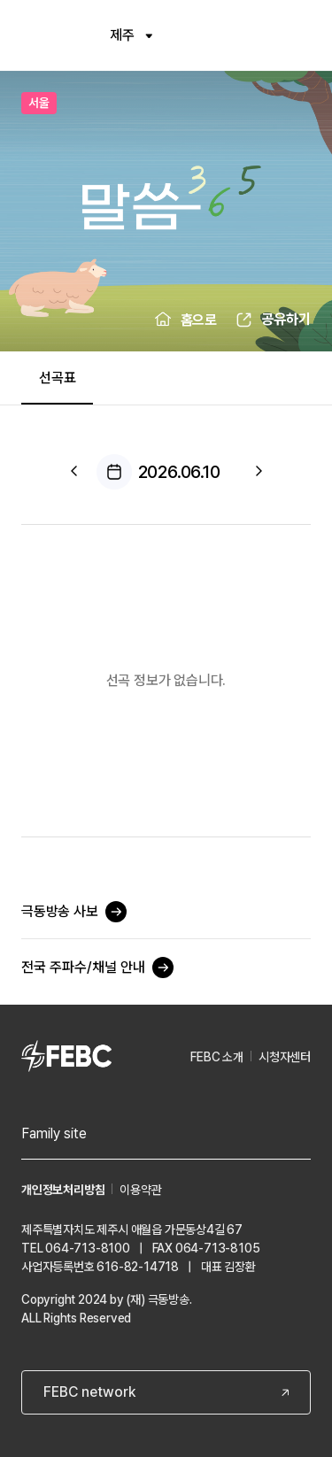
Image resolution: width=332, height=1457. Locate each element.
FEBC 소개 (216, 1057)
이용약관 (140, 1190)
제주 (131, 35)
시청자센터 (285, 1057)
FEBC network (89, 1392)
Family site (54, 1133)
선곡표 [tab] (57, 377)
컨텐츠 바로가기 (0, 0)
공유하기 (286, 319)
